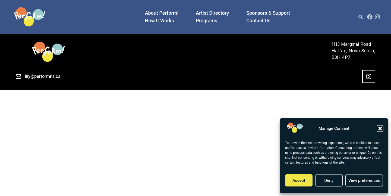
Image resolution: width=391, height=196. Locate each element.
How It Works (159, 20)
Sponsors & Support (268, 13)
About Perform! (162, 13)
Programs (206, 20)
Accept (298, 180)
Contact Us (258, 20)
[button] (380, 128)
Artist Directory (212, 13)
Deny (328, 180)
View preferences (364, 180)
